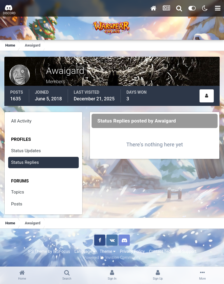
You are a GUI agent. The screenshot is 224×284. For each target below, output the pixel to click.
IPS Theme (37, 251)
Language (84, 251)
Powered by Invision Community (112, 257)
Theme (108, 251)
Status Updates (26, 150)
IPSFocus (61, 251)
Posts (16, 204)
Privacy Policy (132, 251)
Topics (17, 192)
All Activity (21, 121)
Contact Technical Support (172, 251)
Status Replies (25, 162)
